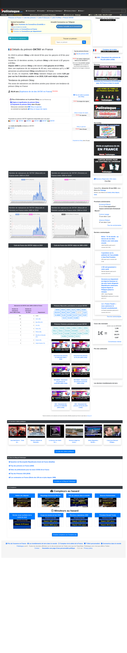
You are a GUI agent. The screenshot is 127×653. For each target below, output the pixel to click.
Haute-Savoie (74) (40, 343)
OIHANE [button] (62, 328)
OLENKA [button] (64, 336)
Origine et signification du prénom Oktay (24, 102)
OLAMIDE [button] (57, 315)
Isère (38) (38, 319)
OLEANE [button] (66, 333)
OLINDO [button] (76, 318)
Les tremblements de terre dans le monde (42, 543)
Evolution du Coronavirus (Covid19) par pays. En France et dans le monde (107, 75)
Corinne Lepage (104, 214)
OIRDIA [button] (86, 328)
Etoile (113, 192)
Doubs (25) (38, 340)
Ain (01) (38, 325)
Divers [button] (80, 10)
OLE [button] (80, 315)
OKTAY (13, 121)
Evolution (15, 15)
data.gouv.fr (89, 415)
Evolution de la (43, 15)
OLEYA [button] (77, 336)
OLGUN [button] (70, 318)
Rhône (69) (38, 331)
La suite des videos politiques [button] (65, 451)
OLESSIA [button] (71, 336)
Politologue (20, 546)
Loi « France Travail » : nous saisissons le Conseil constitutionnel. (109, 306)
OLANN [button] (69, 315)
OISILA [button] (55, 330)
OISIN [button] (78, 309)
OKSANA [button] (67, 330)
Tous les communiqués (114, 316)
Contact (36, 548)
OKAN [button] (63, 312)
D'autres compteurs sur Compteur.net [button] (64, 534)
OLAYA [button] (61, 333)
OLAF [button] (85, 312)
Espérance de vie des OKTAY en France (35, 92)
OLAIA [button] (55, 333)
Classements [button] (30, 10)
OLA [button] (87, 330)
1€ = (101, 15)
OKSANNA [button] (75, 330)
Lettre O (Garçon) (44, 17)
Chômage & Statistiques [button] (54, 10)
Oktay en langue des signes (37, 109)
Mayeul (117, 192)
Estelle (109, 192)
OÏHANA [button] (55, 328)
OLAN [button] (64, 315)
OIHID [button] (68, 309)
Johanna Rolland (104, 220)
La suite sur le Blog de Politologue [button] (64, 481)
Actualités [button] (40, 10)
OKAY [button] (68, 312)
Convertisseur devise (114, 341)
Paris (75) (38, 328)
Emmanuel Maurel (105, 204)
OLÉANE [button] (73, 333)
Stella (95, 194)
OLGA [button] (64, 318)
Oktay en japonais (35, 107)
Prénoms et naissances (17, 38)
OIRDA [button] (80, 328)
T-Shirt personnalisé (92, 543)
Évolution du (25, 29)
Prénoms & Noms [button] (70, 10)
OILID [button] (73, 309)
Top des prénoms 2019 (82, 53)
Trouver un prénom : (70, 39)
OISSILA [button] (60, 330)
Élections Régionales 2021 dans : (105, 179)
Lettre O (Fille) (56, 17)
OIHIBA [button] (68, 328)
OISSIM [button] (83, 309)
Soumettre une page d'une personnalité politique (58, 548)
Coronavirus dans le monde (111, 543)
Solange (103, 190)
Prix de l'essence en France (16, 543)
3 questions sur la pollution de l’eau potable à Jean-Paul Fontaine (109, 255)
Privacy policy (88, 548)
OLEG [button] (85, 315)
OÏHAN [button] (63, 309)
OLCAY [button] (75, 315)
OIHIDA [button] (74, 328)
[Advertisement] (63, 4)
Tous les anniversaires (114, 225)
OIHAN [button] (57, 309)
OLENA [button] (80, 333)
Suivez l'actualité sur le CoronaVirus (69, 26)
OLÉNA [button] (86, 333)
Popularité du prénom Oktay (20, 104)
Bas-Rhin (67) (39, 322)
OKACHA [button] (57, 312)
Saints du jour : (72, 15)
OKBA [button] (73, 312)
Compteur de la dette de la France (70, 543)
